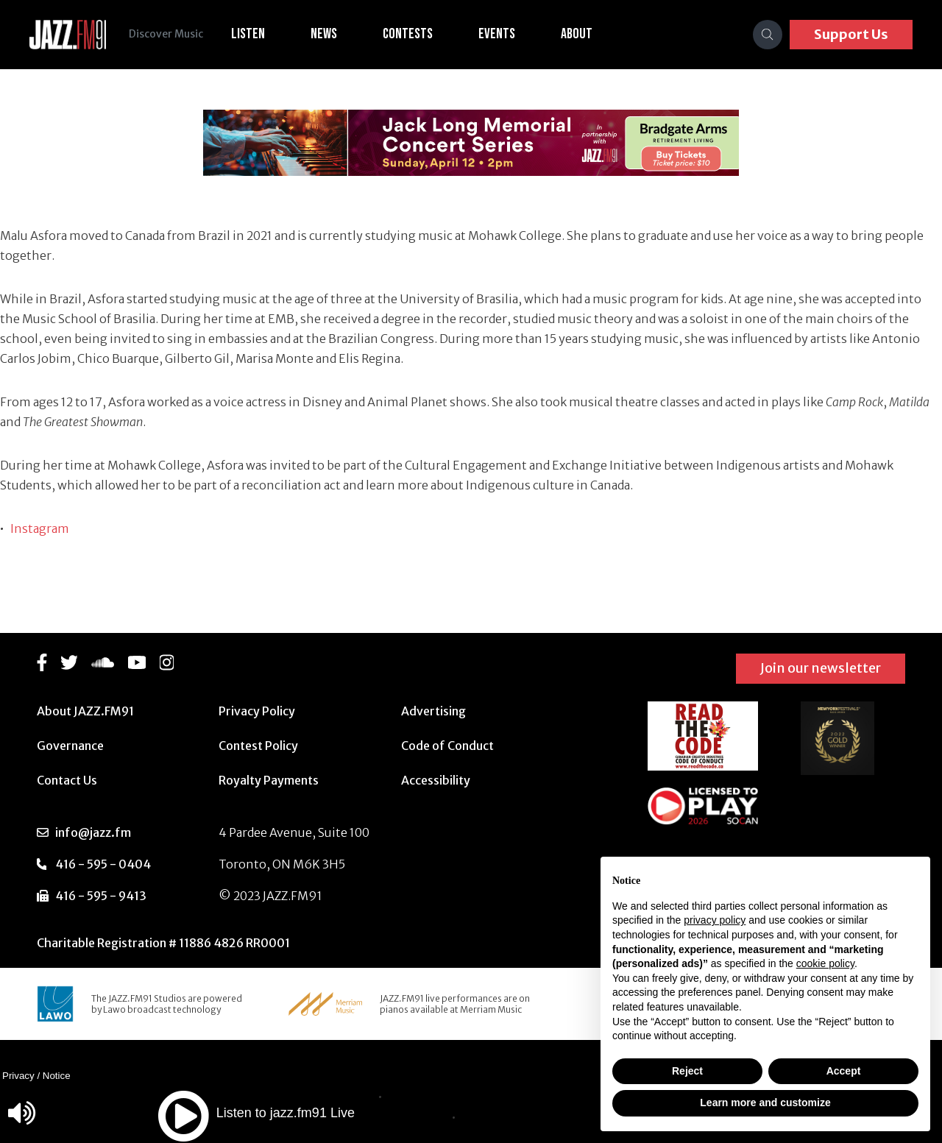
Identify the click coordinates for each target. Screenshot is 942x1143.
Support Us (851, 34)
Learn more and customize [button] (765, 1102)
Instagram (39, 528)
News (324, 34)
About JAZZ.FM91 (85, 711)
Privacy (18, 1075)
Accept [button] (843, 1071)
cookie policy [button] (825, 963)
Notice (57, 1075)
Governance (70, 745)
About (577, 34)
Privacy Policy (257, 711)
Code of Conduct (447, 745)
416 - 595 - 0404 (103, 864)
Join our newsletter (820, 667)
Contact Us (67, 780)
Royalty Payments (269, 780)
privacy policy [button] (715, 920)
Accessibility (435, 780)
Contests (408, 34)
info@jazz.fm (93, 832)
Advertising (433, 711)
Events (497, 34)
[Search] (767, 34)
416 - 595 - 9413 (100, 895)
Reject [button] (687, 1071)
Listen (249, 34)
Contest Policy (258, 745)
